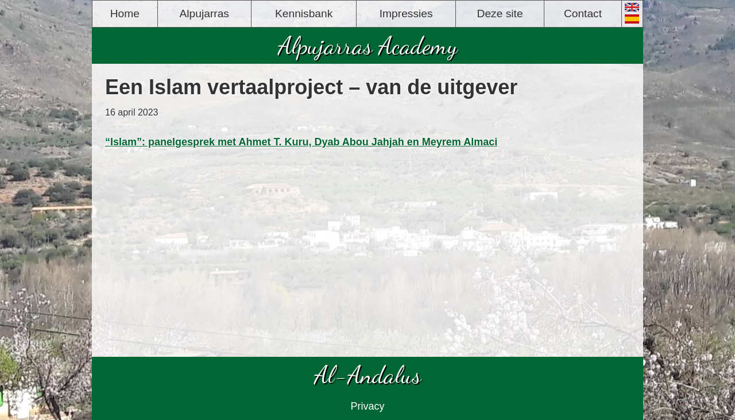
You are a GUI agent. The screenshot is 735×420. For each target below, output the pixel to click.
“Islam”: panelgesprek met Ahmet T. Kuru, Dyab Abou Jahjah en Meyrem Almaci (301, 142)
